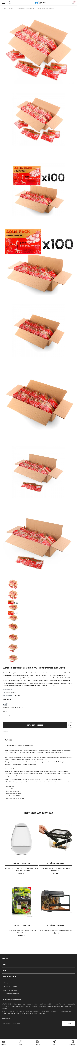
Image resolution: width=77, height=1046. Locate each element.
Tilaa (68, 1023)
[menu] (3, 2)
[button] (20, 1042)
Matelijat (12, 8)
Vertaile (5, 732)
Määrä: (5, 711)
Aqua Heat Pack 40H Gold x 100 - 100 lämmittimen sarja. (36, 8)
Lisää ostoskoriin (35, 725)
